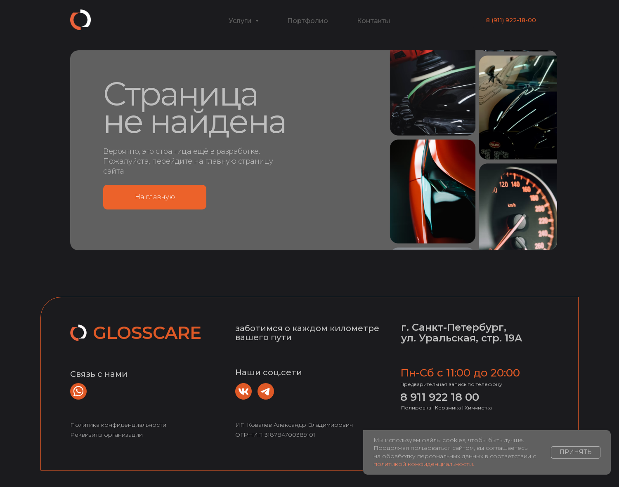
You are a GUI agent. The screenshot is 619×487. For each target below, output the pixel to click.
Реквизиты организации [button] (106, 434)
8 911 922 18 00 (439, 397)
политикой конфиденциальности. (423, 464)
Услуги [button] (241, 21)
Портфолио (307, 21)
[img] (243, 391)
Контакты (373, 21)
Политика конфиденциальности (118, 424)
